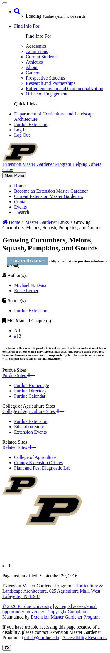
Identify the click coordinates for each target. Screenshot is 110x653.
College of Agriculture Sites (33, 411)
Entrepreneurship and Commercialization (64, 88)
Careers (33, 72)
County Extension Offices (38, 462)
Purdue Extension (30, 124)
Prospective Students (45, 77)
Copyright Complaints (68, 611)
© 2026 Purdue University (27, 606)
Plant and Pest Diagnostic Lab (42, 467)
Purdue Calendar (29, 396)
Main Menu (14, 175)
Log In (20, 129)
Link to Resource (27, 260)
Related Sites (19, 447)
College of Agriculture (35, 457)
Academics (36, 46)
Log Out (22, 135)
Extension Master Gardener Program (65, 616)
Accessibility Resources (84, 637)
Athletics (34, 62)
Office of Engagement (46, 93)
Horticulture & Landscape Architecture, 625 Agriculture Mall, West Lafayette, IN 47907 (52, 591)
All (17, 330)
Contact (21, 201)
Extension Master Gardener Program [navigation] (36, 164)
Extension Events (30, 431)
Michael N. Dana (30, 285)
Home (20, 185)
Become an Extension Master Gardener (51, 191)
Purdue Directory (30, 390)
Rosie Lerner (26, 290)
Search (21, 212)
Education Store (29, 426)
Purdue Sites (18, 375)
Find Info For (26, 26)
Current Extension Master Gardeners (48, 196)
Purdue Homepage (31, 385)
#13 (17, 335)
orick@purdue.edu (41, 637)
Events (20, 206)
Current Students (41, 56)
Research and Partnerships (50, 83)
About (32, 67)
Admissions (37, 51)
